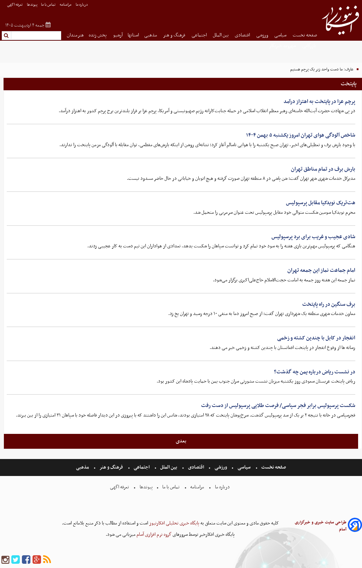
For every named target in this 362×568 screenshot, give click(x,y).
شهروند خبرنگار (283, 46)
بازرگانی (309, 46)
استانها (133, 35)
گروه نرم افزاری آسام (153, 534)
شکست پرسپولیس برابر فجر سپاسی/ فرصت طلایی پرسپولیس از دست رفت (278, 405)
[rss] (47, 560)
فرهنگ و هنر (174, 35)
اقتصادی (243, 35)
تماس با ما (48, 4)
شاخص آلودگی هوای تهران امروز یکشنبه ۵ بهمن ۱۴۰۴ (300, 135)
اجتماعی (200, 35)
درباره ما (82, 4)
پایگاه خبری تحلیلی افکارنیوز (173, 523)
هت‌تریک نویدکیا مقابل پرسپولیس (320, 202)
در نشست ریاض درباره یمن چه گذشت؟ (314, 372)
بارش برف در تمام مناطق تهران (323, 169)
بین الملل (221, 35)
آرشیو (118, 35)
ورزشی (262, 35)
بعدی (181, 441)
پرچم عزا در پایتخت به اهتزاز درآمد (319, 101)
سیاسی (280, 35)
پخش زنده (98, 35)
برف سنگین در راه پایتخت (328, 304)
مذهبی (151, 35)
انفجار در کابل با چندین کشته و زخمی (316, 338)
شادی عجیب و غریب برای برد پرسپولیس (313, 236)
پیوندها (32, 4)
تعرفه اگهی (15, 4)
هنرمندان (75, 35)
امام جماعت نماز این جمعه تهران (321, 270)
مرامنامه (66, 4)
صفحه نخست (305, 35)
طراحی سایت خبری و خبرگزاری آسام (320, 526)
